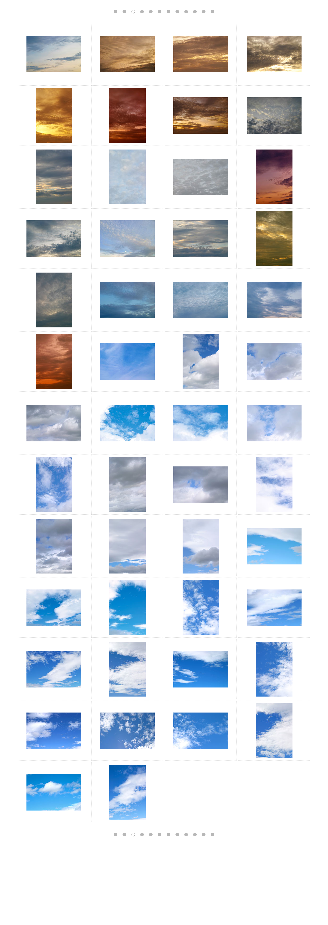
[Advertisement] (164, 885)
